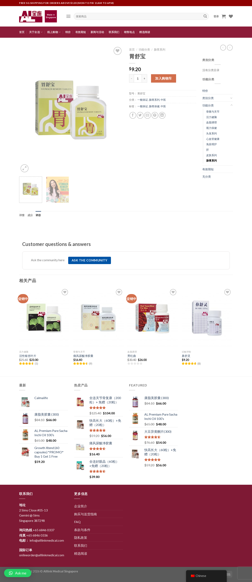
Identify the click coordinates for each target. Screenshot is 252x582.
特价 (68, 32)
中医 (163, 99)
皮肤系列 (211, 155)
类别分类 (208, 98)
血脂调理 (211, 122)
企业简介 (80, 506)
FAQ (77, 522)
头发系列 (211, 133)
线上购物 (54, 32)
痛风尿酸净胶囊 (83, 355)
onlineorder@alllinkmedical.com (41, 555)
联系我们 (114, 32)
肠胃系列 (159, 49)
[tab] (22, 215)
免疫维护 (211, 144)
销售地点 (129, 32)
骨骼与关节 (212, 111)
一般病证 (142, 99)
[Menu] (68, 16)
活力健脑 (211, 117)
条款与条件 (82, 530)
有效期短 (80, 32)
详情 (22, 215)
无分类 (206, 176)
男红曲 (131, 355)
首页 (22, 32)
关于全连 (36, 32)
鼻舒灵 (186, 355)
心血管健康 (212, 139)
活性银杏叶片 (27, 355)
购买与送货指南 (85, 514)
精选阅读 (144, 32)
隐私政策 (80, 537)
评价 (38, 215)
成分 (30, 215)
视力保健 (211, 127)
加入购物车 (163, 78)
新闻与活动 (97, 32)
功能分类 (144, 49)
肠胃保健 (154, 106)
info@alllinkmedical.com (47, 540)
